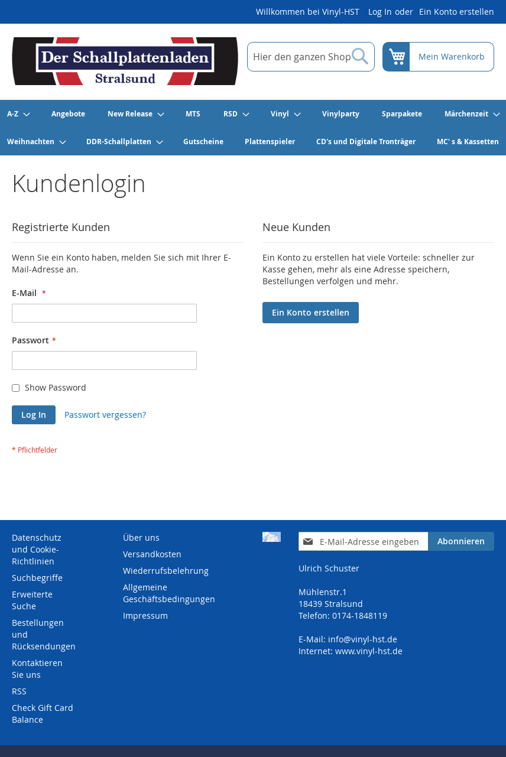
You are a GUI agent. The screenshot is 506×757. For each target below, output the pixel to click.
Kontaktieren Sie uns (37, 668)
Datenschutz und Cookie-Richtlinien (36, 549)
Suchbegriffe (37, 577)
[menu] (253, 127)
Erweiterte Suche (32, 600)
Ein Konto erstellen (456, 11)
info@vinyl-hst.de (362, 639)
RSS (19, 691)
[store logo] (125, 61)
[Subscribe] (461, 541)
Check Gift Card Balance (42, 713)
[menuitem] (18, 114)
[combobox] (311, 57)
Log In (380, 11)
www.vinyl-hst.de (369, 651)
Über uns (141, 537)
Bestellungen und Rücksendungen (44, 634)
